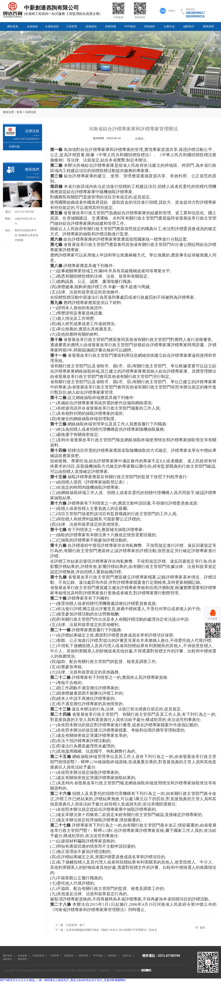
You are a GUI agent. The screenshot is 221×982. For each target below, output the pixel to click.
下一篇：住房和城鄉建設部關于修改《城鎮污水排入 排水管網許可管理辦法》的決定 (106, 929)
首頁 (19, 112)
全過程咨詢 (52, 26)
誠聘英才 (188, 26)
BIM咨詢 (149, 26)
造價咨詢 (91, 26)
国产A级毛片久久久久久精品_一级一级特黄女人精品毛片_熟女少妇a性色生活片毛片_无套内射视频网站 (63, 980)
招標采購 (110, 26)
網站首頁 (12, 26)
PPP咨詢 (129, 26)
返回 (202, 927)
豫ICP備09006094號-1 (85, 970)
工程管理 (71, 26)
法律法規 (30, 112)
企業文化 (169, 26)
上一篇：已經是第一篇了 (70, 924)
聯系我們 (208, 26)
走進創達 (32, 26)
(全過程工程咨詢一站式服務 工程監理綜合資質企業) (55, 10)
